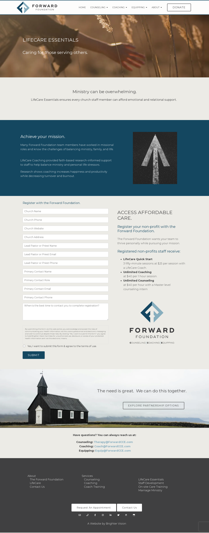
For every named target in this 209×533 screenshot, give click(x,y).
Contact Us (37, 487)
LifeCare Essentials (151, 479)
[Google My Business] (134, 515)
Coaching (118, 7)
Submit (34, 355)
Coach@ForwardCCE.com (112, 446)
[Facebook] (95, 515)
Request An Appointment (94, 508)
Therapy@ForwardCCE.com (113, 442)
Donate (179, 7)
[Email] (79, 515)
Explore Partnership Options (153, 405)
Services (87, 476)
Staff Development (151, 483)
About (155, 7)
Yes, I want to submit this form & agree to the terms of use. (62, 346)
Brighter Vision (116, 524)
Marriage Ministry (150, 490)
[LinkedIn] (110, 515)
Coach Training (94, 487)
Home (82, 7)
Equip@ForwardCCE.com (113, 451)
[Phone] (87, 515)
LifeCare (35, 483)
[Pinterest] (126, 515)
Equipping (138, 7)
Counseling (97, 7)
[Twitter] (118, 515)
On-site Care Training (153, 487)
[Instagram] (103, 515)
